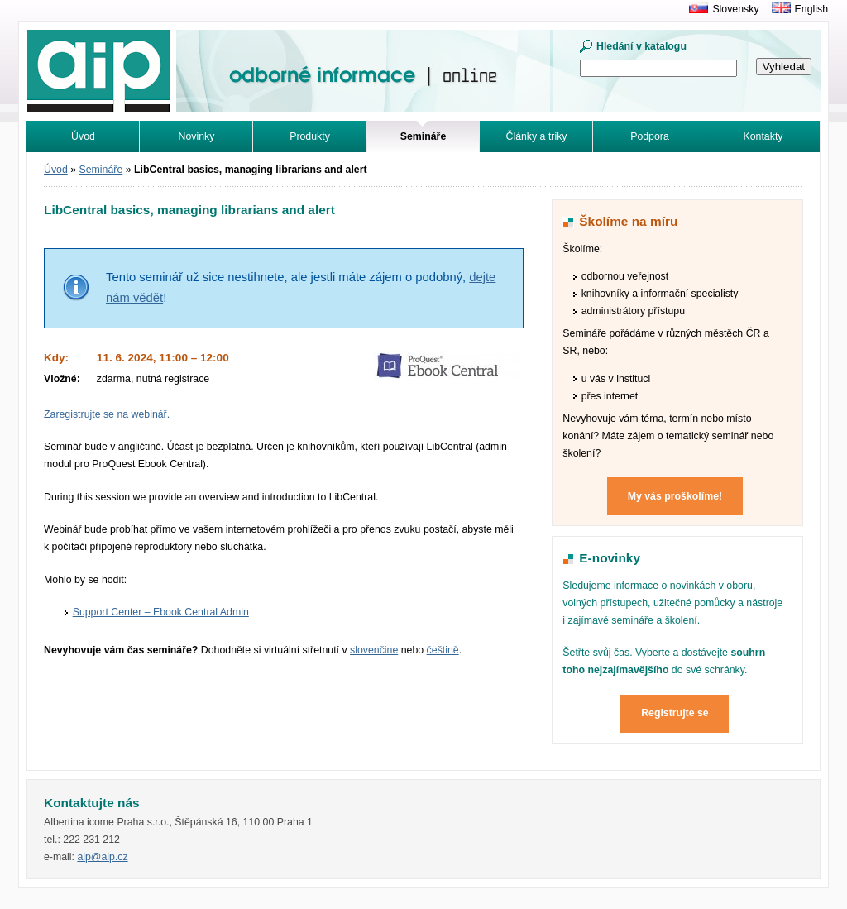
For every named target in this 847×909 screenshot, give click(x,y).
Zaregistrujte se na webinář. (107, 414)
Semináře (101, 169)
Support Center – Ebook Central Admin (161, 612)
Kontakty (763, 136)
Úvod (83, 136)
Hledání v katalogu (641, 46)
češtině (443, 650)
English (811, 9)
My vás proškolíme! (675, 496)
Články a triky (536, 136)
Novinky (197, 136)
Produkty (310, 136)
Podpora (649, 136)
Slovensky (735, 9)
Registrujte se (675, 713)
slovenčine (374, 650)
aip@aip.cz (102, 857)
